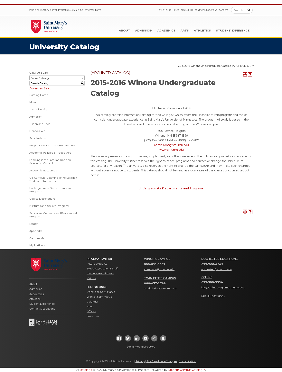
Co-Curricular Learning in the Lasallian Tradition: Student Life (53, 179)
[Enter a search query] (242, 10)
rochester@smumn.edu (216, 269)
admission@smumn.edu (159, 269)
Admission (143, 30)
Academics (166, 30)
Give (98, 10)
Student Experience (232, 30)
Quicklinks (187, 10)
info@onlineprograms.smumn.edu (223, 287)
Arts (185, 30)
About (124, 30)
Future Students (97, 263)
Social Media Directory (141, 346)
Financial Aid (37, 130)
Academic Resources (43, 170)
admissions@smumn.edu (171, 145)
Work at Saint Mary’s (99, 296)
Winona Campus (157, 259)
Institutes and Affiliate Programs (49, 205)
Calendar (92, 301)
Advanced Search (41, 88)
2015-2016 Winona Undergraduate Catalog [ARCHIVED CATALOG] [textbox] (216, 65)
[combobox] (216, 65)
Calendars (165, 10)
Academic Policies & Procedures (50, 152)
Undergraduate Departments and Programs (50, 189)
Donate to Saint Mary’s (101, 291)
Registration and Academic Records (52, 145)
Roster (33, 223)
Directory (93, 316)
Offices (91, 311)
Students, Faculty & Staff (43, 10)
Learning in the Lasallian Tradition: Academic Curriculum (50, 161)
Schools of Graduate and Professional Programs (53, 215)
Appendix (35, 230)
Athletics (202, 30)
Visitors (63, 10)
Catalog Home (38, 94)
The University (38, 109)
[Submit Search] (249, 10)
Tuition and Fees (39, 123)
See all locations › (213, 296)
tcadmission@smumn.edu (160, 288)
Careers (223, 10)
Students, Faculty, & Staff (102, 268)
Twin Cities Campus (160, 278)
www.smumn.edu (171, 149)
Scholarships (37, 138)
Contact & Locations (206, 10)
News (176, 10)
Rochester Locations (219, 259)
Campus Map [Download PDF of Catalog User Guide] (37, 238)
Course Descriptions (42, 198)
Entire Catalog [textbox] (40, 78)
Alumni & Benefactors (82, 10)
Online (206, 277)
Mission (34, 102)
